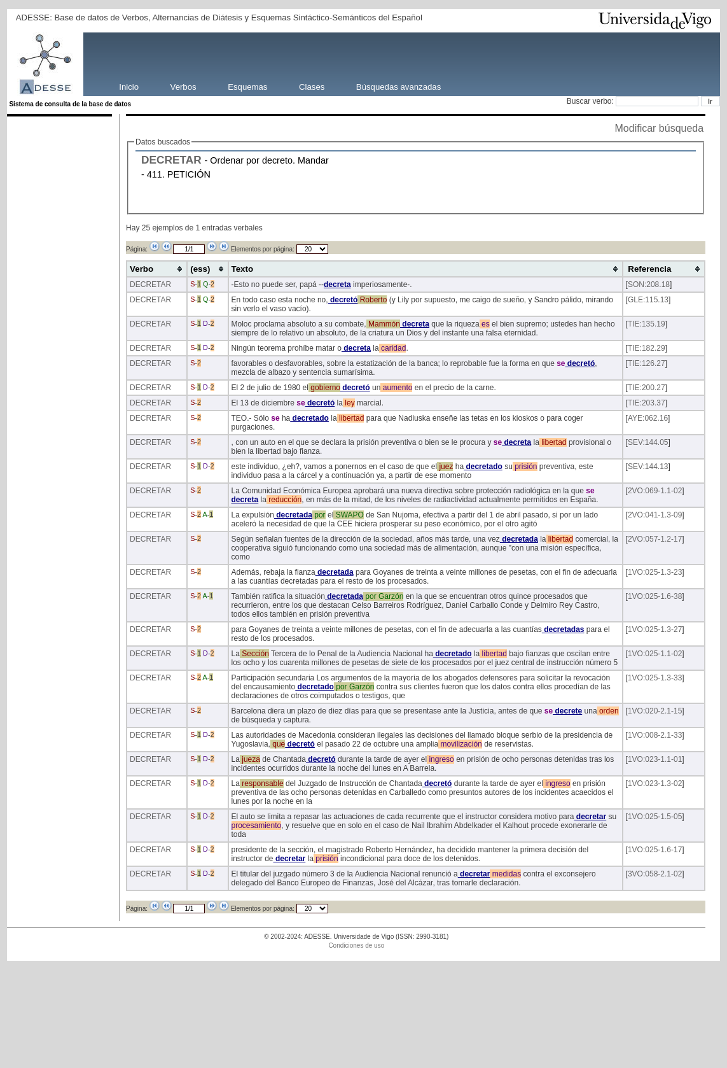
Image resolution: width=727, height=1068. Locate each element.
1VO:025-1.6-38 (655, 596)
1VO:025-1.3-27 (655, 629)
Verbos (183, 86)
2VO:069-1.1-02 (655, 490)
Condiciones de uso (356, 945)
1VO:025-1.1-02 (655, 653)
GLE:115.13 (648, 299)
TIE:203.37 (646, 402)
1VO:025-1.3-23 (655, 572)
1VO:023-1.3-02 (655, 783)
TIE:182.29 (646, 348)
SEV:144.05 (648, 442)
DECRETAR (171, 159)
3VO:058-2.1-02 (655, 873)
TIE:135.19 (646, 324)
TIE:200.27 (646, 387)
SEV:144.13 (648, 466)
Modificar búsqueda (659, 128)
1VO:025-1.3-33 (655, 677)
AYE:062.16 (648, 418)
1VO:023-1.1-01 (655, 759)
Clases (311, 86)
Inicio (129, 86)
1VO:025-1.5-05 (655, 816)
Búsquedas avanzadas (398, 86)
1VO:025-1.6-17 (655, 849)
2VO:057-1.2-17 (655, 539)
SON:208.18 (649, 284)
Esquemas (247, 86)
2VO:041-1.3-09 (655, 514)
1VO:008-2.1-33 (655, 735)
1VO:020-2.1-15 (655, 710)
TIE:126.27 (646, 363)
